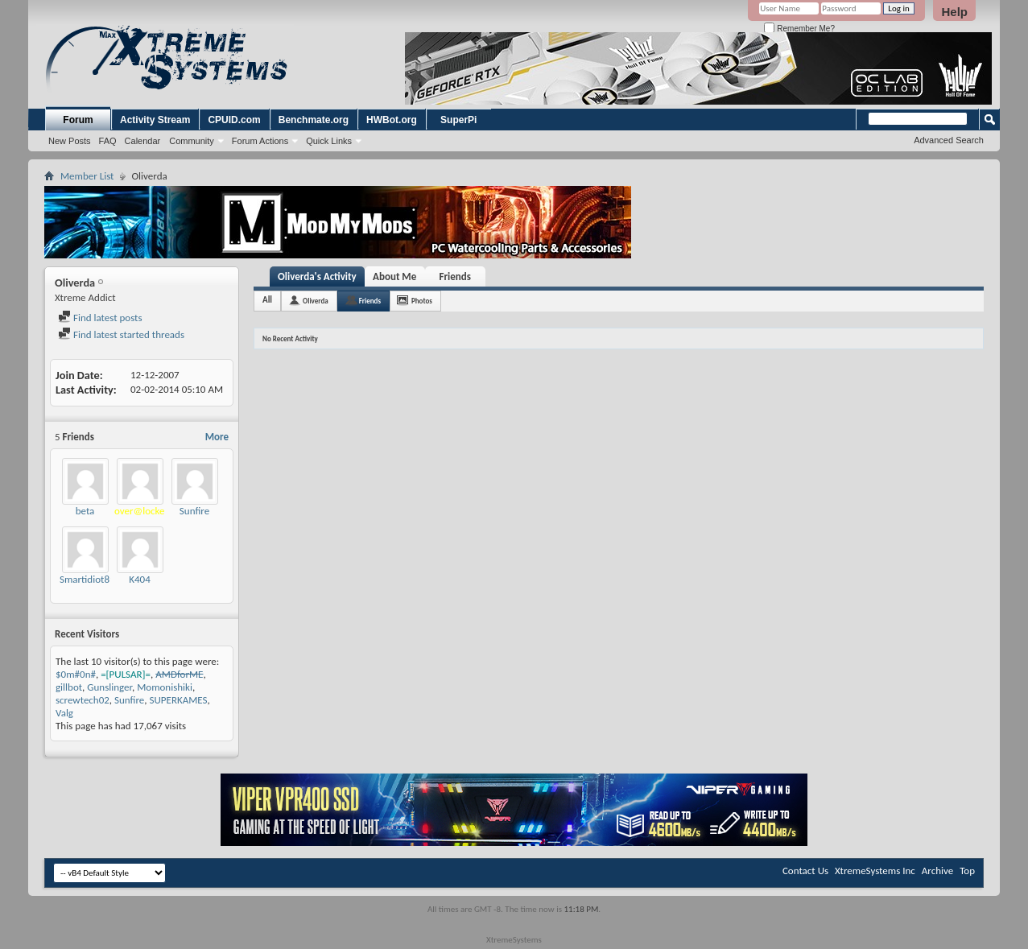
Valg (64, 713)
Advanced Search (949, 140)
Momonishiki (164, 687)
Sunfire (194, 511)
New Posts (69, 141)
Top (967, 870)
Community (191, 141)
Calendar (143, 141)
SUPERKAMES (179, 700)
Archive (937, 870)
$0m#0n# (76, 674)
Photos (421, 300)
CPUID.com (234, 120)
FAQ (108, 141)
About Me (394, 276)
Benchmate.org (314, 120)
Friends (454, 276)
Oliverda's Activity (317, 276)
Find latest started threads (121, 334)
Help (954, 12)
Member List (87, 176)
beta (85, 511)
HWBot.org (391, 120)
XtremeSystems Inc (875, 870)
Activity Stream (155, 120)
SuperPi (458, 120)
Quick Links (329, 141)
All (267, 300)
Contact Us (805, 870)
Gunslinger (109, 687)
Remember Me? (799, 28)
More (217, 437)
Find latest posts (100, 318)
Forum (78, 120)
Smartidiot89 (87, 579)
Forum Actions (260, 141)
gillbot (69, 687)
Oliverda (315, 300)
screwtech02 (82, 700)
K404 (140, 579)
